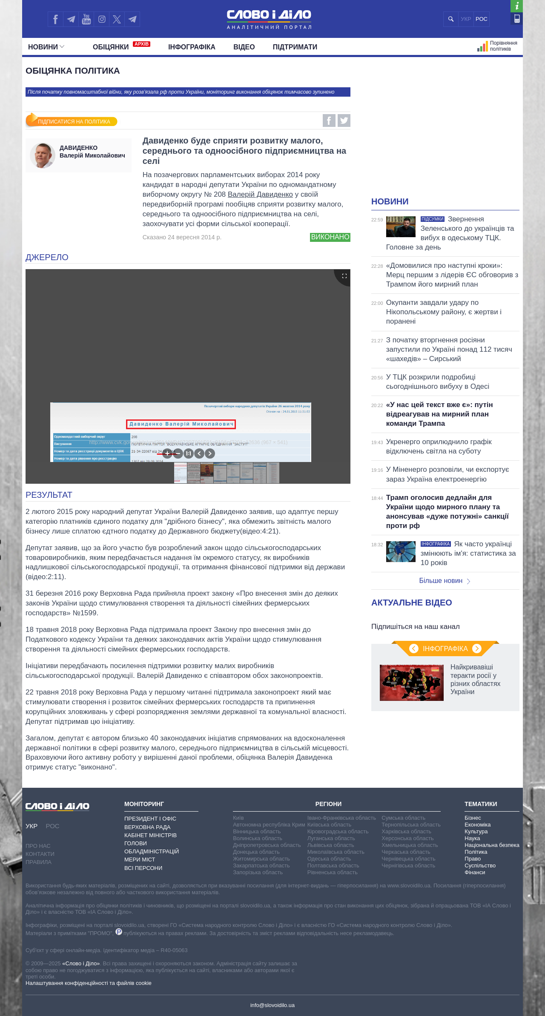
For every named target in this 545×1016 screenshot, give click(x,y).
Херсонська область (407, 838)
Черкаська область (406, 852)
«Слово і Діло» (81, 963)
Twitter (344, 120)
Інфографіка (191, 47)
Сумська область (403, 818)
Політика (476, 852)
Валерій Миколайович (93, 151)
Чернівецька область (408, 858)
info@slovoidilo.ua (272, 1005)
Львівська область (330, 845)
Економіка (477, 824)
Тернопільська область (411, 824)
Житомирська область (261, 858)
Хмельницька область (410, 845)
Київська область (329, 824)
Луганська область (331, 838)
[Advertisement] (445, 132)
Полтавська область (333, 865)
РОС (482, 19)
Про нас (38, 846)
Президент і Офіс (150, 818)
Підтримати (295, 47)
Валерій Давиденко (260, 194)
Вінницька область (257, 831)
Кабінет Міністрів (150, 835)
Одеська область (329, 858)
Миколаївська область (335, 852)
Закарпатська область (261, 865)
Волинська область (257, 838)
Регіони (329, 804)
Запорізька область (258, 872)
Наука (472, 838)
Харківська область (406, 831)
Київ (238, 818)
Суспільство (480, 865)
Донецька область (256, 852)
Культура (476, 831)
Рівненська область (332, 872)
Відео (244, 47)
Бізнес (473, 818)
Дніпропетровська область (267, 845)
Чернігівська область (408, 865)
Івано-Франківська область (341, 818)
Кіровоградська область (338, 831)
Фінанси (475, 872)
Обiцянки (121, 46)
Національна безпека (492, 845)
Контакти (40, 854)
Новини (46, 47)
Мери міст (139, 859)
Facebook (329, 120)
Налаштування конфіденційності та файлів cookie (89, 983)
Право (473, 858)
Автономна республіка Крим (269, 824)
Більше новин (444, 580)
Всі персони (143, 868)
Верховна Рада (147, 827)
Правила (39, 862)
